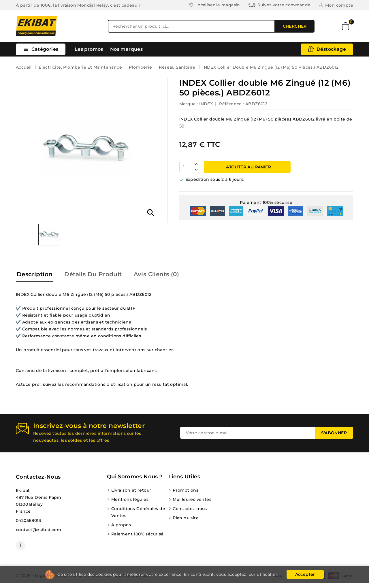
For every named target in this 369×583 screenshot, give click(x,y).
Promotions (185, 490)
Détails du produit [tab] (93, 274)
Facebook (20, 545)
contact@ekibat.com (38, 529)
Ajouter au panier (248, 167)
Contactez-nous (38, 477)
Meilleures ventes (192, 499)
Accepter (305, 574)
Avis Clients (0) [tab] (156, 274)
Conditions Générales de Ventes (138, 512)
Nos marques (126, 49)
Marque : (188, 103)
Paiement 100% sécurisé (137, 534)
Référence (230, 103)
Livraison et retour (131, 490)
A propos (121, 524)
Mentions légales (129, 499)
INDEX (206, 103)
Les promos (89, 49)
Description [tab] (34, 274)
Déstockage (331, 49)
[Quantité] (186, 167)
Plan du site (186, 517)
